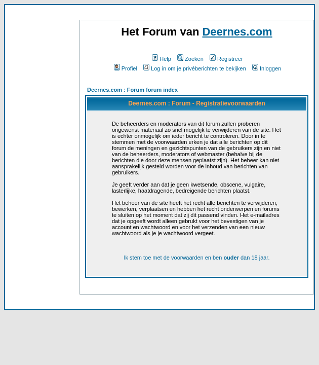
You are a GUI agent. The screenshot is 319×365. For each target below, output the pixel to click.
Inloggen (266, 68)
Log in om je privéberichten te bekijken (194, 68)
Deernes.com (237, 31)
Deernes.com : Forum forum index (132, 90)
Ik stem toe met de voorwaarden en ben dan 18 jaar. (196, 257)
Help (161, 59)
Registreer (226, 59)
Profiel (125, 68)
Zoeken (190, 59)
